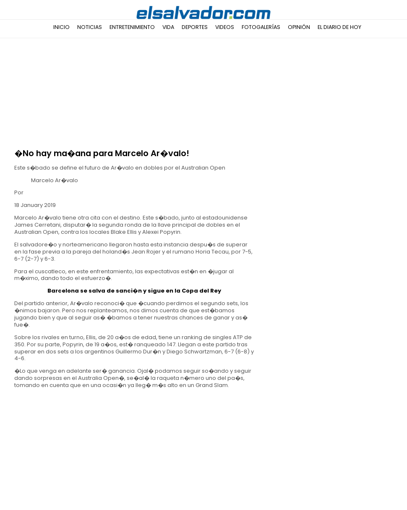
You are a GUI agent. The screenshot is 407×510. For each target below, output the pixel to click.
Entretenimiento (132, 27)
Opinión (299, 27)
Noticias (89, 27)
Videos (224, 27)
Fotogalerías (261, 27)
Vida (168, 27)
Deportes (195, 27)
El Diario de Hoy (339, 27)
